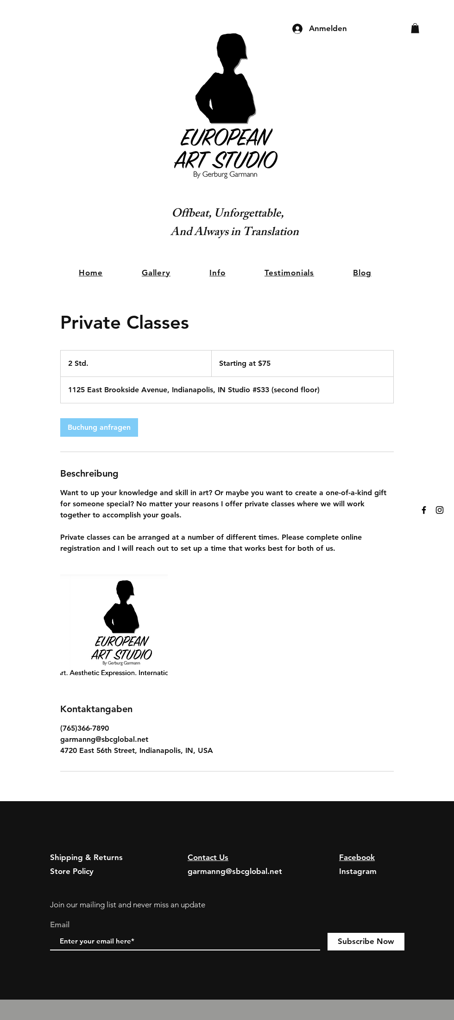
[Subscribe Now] (366, 941)
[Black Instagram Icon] (440, 510)
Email (59, 925)
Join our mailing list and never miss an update (127, 904)
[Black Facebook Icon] (424, 510)
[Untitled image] (114, 628)
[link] (99, 427)
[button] (415, 28)
